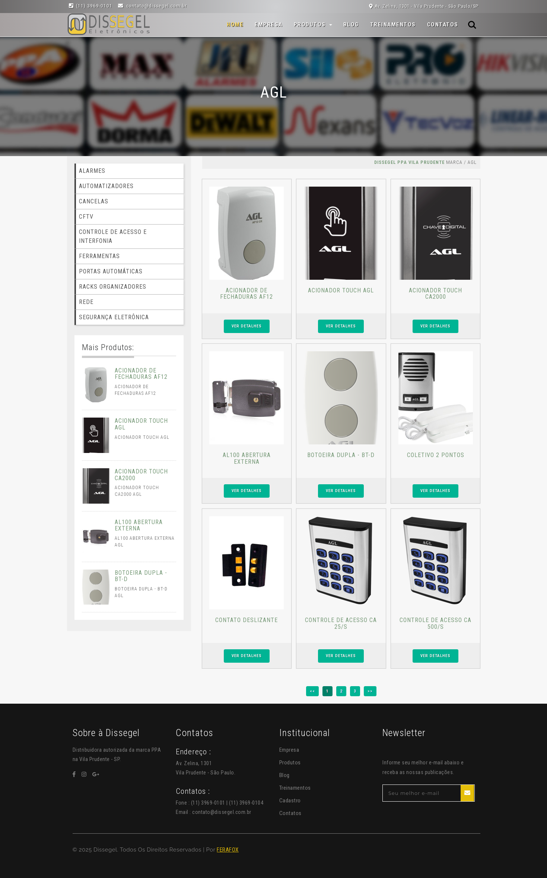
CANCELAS (93, 201)
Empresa (269, 24)
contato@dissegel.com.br (221, 812)
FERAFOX (228, 849)
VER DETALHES (247, 326)
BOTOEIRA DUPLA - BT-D (341, 455)
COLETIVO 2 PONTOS (435, 455)
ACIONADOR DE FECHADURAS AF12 (246, 294)
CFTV (86, 216)
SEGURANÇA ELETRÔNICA (114, 317)
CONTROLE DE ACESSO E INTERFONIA (113, 236)
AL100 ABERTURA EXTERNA (247, 458)
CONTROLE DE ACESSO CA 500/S (435, 623)
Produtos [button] (311, 24)
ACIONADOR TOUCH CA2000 (435, 294)
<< (312, 691)
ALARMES (92, 170)
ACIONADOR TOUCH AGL (341, 290)
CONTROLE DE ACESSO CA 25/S (341, 623)
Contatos (442, 24)
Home (235, 24)
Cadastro (290, 800)
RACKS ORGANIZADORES (112, 286)
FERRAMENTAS (99, 256)
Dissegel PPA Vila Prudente (409, 162)
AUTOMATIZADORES (106, 186)
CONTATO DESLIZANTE (246, 620)
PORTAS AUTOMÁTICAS (111, 271)
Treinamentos (393, 24)
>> (370, 691)
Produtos (290, 762)
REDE (86, 301)
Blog (351, 24)
